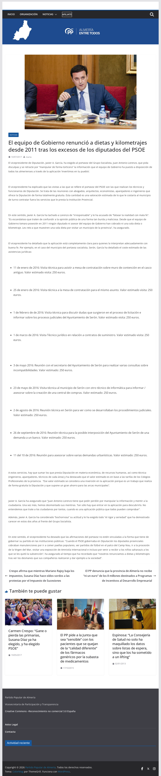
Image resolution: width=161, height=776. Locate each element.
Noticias (48, 14)
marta (29, 157)
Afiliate (67, 14)
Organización (29, 14)
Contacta (10, 731)
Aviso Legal (11, 724)
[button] (55, 14)
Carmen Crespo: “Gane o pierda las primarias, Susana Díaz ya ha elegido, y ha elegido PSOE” (27, 640)
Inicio (11, 14)
